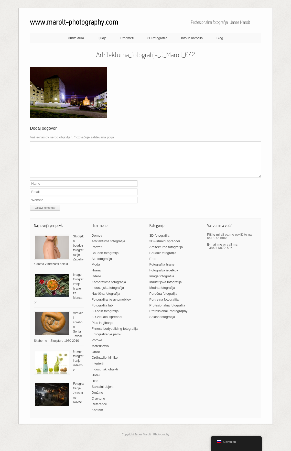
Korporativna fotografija (109, 288)
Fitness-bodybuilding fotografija (115, 335)
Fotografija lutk (102, 311)
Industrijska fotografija (108, 294)
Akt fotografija (102, 265)
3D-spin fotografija (105, 317)
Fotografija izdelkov (163, 276)
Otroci (96, 358)
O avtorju (98, 404)
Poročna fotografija (163, 300)
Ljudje (102, 38)
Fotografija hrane (162, 270)
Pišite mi (213, 241)
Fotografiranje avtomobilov (111, 305)
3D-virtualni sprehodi (107, 323)
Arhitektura (76, 38)
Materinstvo (100, 352)
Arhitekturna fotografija (108, 247)
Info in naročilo (192, 38)
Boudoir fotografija (105, 259)
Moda (96, 270)
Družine (97, 399)
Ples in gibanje (102, 329)
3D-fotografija (157, 38)
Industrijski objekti (105, 375)
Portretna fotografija (164, 305)
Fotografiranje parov (106, 340)
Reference (99, 410)
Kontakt (97, 416)
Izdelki (96, 282)
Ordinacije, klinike (105, 364)
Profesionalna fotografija (167, 311)
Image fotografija (161, 282)
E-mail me (214, 250)
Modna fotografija (162, 294)
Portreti (97, 253)
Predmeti (127, 38)
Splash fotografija (162, 323)
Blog (220, 38)
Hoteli (96, 381)
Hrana (96, 276)
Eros (152, 265)
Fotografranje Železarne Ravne (78, 399)
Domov (97, 242)
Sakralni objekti (103, 393)
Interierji (97, 369)
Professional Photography (168, 317)
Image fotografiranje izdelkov (78, 367)
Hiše (95, 387)
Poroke (97, 346)
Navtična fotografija (106, 300)
